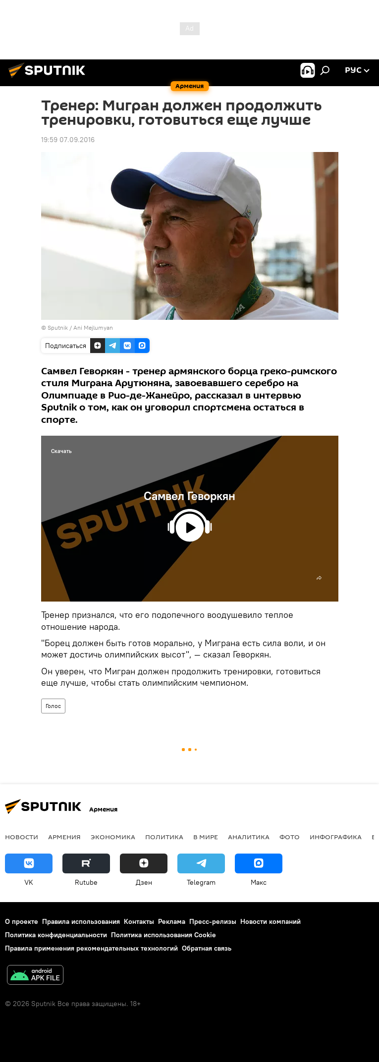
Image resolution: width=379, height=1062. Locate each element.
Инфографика (336, 836)
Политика (164, 836)
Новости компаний (270, 921)
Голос (53, 705)
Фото (289, 836)
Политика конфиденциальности (56, 934)
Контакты (139, 921)
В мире (205, 836)
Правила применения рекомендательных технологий (91, 948)
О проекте (21, 921)
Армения (64, 836)
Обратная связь (206, 948)
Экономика (113, 836)
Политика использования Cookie (163, 934)
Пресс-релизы (212, 921)
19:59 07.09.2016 (68, 139)
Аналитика (249, 836)
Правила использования (81, 921)
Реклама (171, 921)
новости (21, 836)
